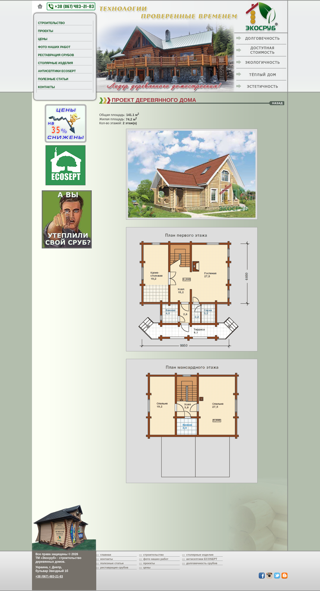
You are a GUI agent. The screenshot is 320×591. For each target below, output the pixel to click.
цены (146, 567)
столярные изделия (200, 554)
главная (105, 554)
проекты (149, 563)
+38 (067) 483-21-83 (71, 6)
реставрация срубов (114, 567)
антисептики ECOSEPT (201, 558)
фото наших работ (155, 558)
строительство (153, 554)
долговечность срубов (201, 563)
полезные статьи (112, 563)
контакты (106, 558)
